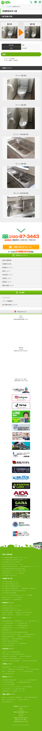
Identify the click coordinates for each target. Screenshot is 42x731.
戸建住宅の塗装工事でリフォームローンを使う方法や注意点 (14, 570)
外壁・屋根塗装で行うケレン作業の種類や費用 (11, 599)
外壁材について (6, 278)
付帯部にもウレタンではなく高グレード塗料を (11, 634)
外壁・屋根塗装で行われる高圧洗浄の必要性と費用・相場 (13, 590)
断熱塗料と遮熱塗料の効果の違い (24, 636)
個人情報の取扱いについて (10, 304)
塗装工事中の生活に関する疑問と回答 (9, 566)
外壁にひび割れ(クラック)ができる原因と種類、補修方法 (13, 654)
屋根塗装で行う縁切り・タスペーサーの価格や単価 (12, 597)
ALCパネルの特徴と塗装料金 (33, 669)
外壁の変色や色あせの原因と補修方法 (30, 660)
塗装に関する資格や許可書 (7, 614)
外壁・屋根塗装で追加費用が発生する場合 (10, 583)
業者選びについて (7, 267)
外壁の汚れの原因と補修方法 (25, 656)
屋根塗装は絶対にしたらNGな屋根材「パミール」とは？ (13, 691)
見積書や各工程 (6, 264)
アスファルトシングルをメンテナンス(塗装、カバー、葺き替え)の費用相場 (17, 686)
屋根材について (6, 282)
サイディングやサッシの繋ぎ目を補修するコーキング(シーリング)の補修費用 (17, 595)
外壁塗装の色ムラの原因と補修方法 (9, 656)
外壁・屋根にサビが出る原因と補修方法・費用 (11, 658)
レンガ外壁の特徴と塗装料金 (8, 673)
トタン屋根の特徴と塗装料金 (8, 682)
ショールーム (6, 297)
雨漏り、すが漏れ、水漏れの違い (8, 699)
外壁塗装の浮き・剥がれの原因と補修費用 (10, 660)
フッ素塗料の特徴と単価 (7, 625)
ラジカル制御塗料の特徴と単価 (22, 625)
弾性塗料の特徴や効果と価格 (8, 645)
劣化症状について (7, 274)
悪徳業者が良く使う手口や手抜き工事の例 (24, 612)
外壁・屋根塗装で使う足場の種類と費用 (10, 588)
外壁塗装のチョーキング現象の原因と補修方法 (11, 651)
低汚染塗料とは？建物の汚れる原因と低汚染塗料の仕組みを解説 (15, 632)
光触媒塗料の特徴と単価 (7, 627)
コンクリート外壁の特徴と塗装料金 (26, 671)
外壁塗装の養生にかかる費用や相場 (29, 588)
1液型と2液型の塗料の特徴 (17, 638)
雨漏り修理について (8, 285)
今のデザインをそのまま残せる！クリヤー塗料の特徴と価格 (14, 643)
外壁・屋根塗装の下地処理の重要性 (9, 592)
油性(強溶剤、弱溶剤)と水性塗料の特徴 (10, 641)
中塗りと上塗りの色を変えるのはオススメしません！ (12, 564)
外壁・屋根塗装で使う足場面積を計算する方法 (11, 586)
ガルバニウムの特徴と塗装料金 (8, 684)
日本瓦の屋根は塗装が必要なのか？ (24, 682)
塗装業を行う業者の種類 (7, 612)
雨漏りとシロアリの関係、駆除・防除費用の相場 (12, 697)
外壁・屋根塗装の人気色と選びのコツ (9, 575)
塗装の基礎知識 (6, 260)
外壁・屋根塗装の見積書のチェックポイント (11, 581)
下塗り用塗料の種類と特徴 (29, 634)
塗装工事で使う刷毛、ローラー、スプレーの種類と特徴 (13, 573)
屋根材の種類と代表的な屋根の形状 (9, 679)
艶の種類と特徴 (5, 638)
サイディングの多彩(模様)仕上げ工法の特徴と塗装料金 (13, 669)
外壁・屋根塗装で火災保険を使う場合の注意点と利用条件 (13, 568)
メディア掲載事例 (7, 301)
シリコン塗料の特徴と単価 (21, 623)
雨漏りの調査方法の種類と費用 (31, 697)
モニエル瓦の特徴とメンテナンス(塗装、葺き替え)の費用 (13, 688)
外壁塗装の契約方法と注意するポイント (10, 608)
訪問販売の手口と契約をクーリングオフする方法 (12, 605)
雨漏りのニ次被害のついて (24, 699)
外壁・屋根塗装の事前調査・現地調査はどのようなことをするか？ (15, 557)
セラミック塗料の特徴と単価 (21, 627)
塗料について (6, 271)
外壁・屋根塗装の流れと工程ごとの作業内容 (11, 562)
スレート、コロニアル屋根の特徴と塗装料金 (28, 679)
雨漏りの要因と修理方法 (7, 701)
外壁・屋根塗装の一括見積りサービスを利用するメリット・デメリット (16, 610)
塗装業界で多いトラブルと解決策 (23, 614)
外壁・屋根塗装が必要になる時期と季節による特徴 (12, 559)
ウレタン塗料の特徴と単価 (7, 623)
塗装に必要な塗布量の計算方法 (8, 636)
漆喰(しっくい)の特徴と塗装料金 (8, 671)
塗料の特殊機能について (7, 629)
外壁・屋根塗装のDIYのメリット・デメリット (30, 566)
